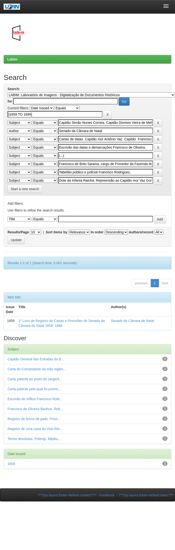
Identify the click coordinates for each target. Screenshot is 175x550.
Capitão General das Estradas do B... (36, 359)
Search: (14, 89)
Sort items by (56, 232)
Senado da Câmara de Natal (132, 321)
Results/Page (18, 232)
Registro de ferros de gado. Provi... (34, 419)
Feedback (106, 495)
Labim (12, 59)
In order (97, 232)
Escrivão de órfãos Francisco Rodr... (35, 399)
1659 (11, 464)
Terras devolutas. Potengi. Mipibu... (34, 439)
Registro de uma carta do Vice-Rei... (35, 429)
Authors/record (141, 232)
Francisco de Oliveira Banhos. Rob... (35, 409)
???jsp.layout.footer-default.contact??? (67, 495)
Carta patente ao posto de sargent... (35, 379)
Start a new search (25, 189)
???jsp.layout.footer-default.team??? (146, 495)
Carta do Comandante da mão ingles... (37, 369)
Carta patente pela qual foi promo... (34, 389)
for (10, 101)
